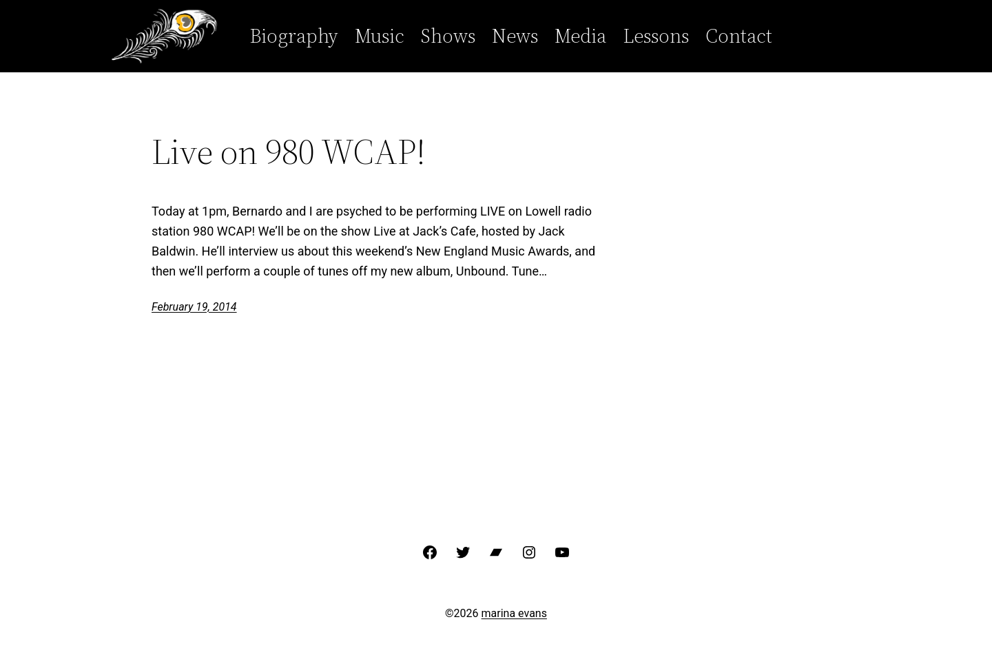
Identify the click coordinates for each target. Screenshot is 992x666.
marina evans (514, 613)
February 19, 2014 (194, 306)
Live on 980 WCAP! (289, 151)
